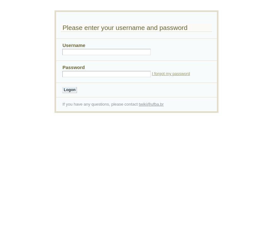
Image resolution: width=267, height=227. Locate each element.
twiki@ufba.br (151, 104)
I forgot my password (171, 73)
